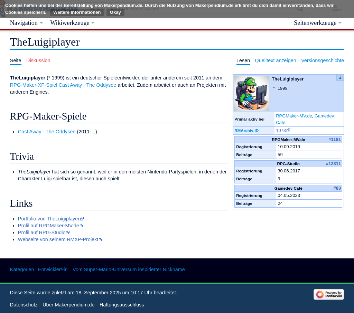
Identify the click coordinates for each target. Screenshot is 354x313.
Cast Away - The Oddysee (88, 85)
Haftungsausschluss (122, 304)
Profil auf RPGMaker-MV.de (48, 225)
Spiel (51, 85)
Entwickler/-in (53, 269)
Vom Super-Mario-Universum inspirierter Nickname (129, 269)
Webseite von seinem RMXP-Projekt (58, 239)
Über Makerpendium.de (68, 304)
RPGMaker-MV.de (294, 115)
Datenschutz (24, 304)
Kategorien (22, 269)
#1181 (334, 139)
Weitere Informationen (77, 12)
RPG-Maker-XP (27, 85)
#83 (337, 188)
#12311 (333, 163)
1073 (281, 130)
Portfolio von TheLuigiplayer (49, 218)
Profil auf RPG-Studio (42, 232)
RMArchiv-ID (246, 130)
